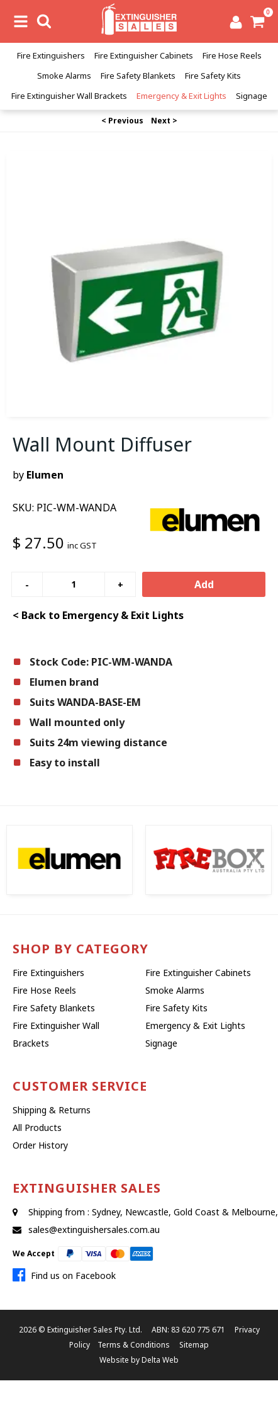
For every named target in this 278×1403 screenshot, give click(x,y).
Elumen (45, 475)
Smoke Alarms (64, 75)
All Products (37, 1127)
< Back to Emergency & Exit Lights (98, 615)
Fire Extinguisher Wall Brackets (69, 95)
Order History (40, 1145)
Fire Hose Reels (232, 55)
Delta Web (160, 1360)
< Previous (122, 120)
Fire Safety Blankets (138, 75)
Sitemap (194, 1344)
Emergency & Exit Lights (181, 95)
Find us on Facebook (64, 1275)
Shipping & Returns (52, 1110)
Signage (251, 95)
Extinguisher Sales (80, 1329)
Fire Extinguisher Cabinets (143, 55)
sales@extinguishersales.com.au (94, 1229)
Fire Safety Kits (213, 75)
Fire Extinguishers (51, 55)
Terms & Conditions (133, 1344)
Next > (164, 120)
